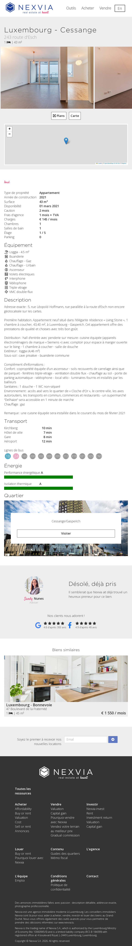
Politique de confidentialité (60, 887)
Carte (75, 116)
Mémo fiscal (59, 858)
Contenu (57, 849)
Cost (18, 822)
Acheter (87, 8)
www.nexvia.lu (66, 922)
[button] (66, 140)
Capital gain (58, 813)
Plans (59, 116)
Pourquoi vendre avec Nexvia (62, 819)
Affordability (23, 809)
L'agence (93, 849)
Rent (89, 813)
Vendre (105, 8)
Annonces (22, 831)
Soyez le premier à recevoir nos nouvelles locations (39, 741)
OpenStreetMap (108, 163)
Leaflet (99, 163)
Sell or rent (23, 826)
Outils (71, 8)
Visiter (66, 533)
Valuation (21, 817)
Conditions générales (59, 878)
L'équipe (21, 876)
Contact (92, 876)
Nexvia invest (95, 809)
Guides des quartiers (65, 853)
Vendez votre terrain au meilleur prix (65, 828)
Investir (92, 804)
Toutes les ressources (23, 791)
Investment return (99, 817)
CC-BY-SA (117, 163)
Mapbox (124, 163)
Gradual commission (65, 835)
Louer (19, 849)
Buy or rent (23, 813)
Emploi (20, 880)
